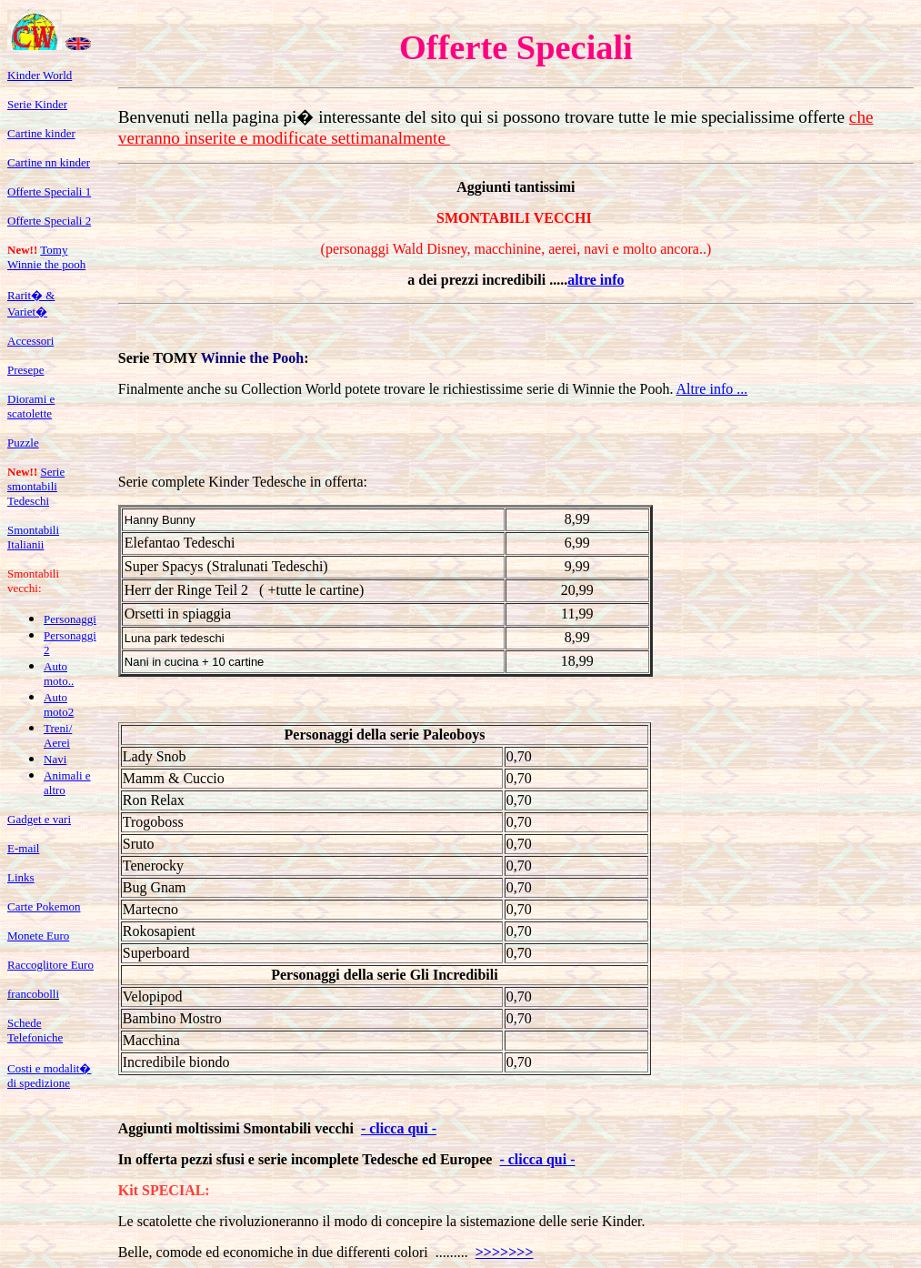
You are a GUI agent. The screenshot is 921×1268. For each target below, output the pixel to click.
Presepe (25, 370)
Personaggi (70, 619)
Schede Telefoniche (35, 1030)
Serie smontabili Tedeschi (36, 486)
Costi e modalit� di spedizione (49, 1076)
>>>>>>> (505, 1252)
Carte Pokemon (44, 906)
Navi (55, 759)
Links (21, 877)
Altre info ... (712, 389)
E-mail (23, 848)
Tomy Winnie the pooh (46, 257)
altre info (595, 279)
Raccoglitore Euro (50, 964)
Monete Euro (38, 935)
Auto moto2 (59, 704)
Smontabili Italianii (33, 537)
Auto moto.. (59, 673)
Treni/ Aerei (58, 735)
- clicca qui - (398, 1128)
